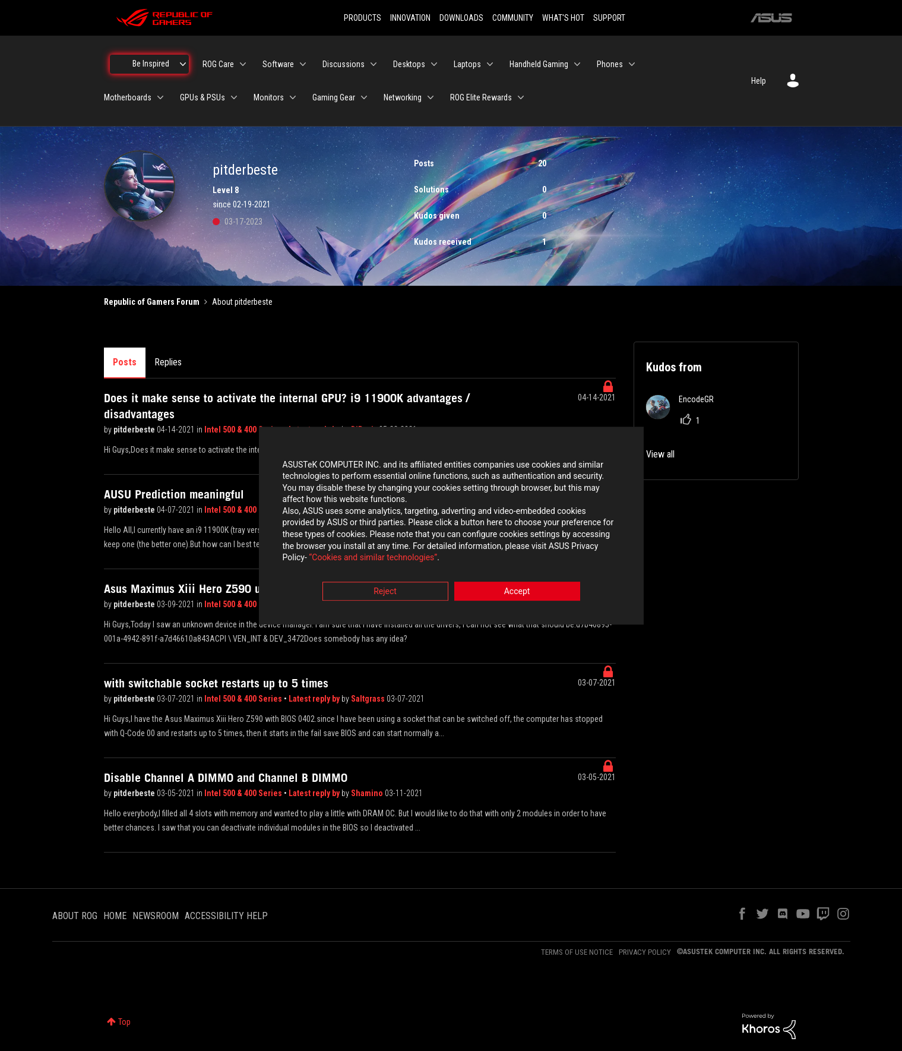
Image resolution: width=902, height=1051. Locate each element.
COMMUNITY (512, 18)
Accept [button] (517, 591)
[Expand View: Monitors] (293, 97)
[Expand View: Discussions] (373, 64)
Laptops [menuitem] (467, 64)
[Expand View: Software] (303, 64)
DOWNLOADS (461, 18)
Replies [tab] (168, 362)
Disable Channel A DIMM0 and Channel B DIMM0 (225, 778)
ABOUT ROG (74, 915)
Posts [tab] (125, 362)
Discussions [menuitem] (343, 64)
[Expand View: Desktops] (434, 64)
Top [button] (124, 1022)
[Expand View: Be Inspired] (183, 64)
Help (758, 81)
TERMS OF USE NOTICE (577, 952)
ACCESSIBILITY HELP (226, 915)
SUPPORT (609, 18)
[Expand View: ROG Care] (243, 64)
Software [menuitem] (278, 64)
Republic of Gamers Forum (152, 302)
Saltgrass (369, 698)
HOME (114, 915)
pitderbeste (135, 429)
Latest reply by (315, 698)
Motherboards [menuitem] (127, 97)
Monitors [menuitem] (269, 97)
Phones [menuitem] (610, 64)
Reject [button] (385, 591)
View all (660, 454)
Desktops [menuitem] (409, 64)
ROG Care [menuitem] (218, 64)
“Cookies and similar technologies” (373, 558)
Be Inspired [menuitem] (150, 63)
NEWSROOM (155, 915)
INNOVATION (410, 18)
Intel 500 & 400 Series (244, 429)
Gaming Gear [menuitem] (333, 97)
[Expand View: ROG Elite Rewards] (521, 97)
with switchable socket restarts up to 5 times (216, 683)
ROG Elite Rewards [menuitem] (481, 97)
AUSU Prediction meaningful (174, 494)
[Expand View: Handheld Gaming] (577, 64)
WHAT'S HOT (563, 18)
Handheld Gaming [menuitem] (538, 64)
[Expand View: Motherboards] (160, 97)
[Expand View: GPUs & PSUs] (234, 97)
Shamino (368, 793)
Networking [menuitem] (403, 97)
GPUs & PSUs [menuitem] (202, 97)
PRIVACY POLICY (645, 952)
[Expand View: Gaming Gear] (364, 97)
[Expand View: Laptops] (490, 64)
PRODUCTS (362, 18)
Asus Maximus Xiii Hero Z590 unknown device (219, 589)
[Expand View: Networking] (430, 97)
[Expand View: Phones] (632, 64)
